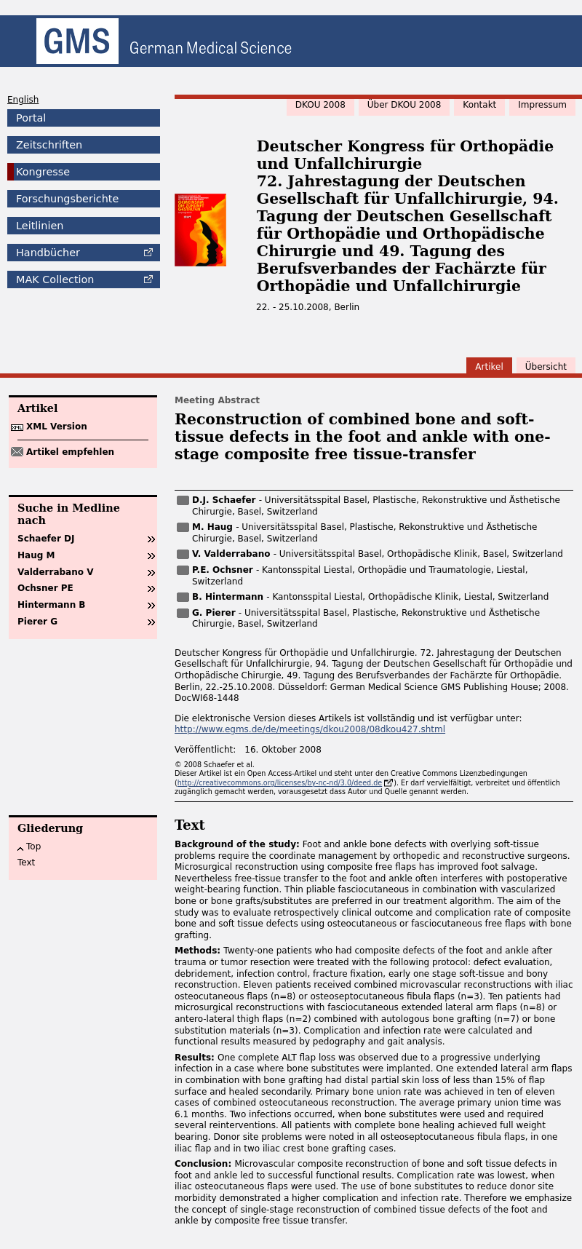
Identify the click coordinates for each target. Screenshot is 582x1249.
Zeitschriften (49, 145)
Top (33, 846)
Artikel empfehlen (70, 452)
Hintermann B (51, 605)
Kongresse (43, 172)
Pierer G (37, 621)
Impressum (542, 105)
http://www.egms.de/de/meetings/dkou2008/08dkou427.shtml (310, 729)
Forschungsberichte (67, 199)
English (23, 100)
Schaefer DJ (45, 539)
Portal (31, 118)
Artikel (489, 367)
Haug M (36, 555)
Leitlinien (39, 225)
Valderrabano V (55, 572)
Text (26, 862)
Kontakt (479, 105)
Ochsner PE (45, 588)
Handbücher (48, 252)
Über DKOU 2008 (404, 105)
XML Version (56, 426)
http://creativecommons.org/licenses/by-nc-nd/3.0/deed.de (280, 783)
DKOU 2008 (320, 105)
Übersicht (546, 367)
